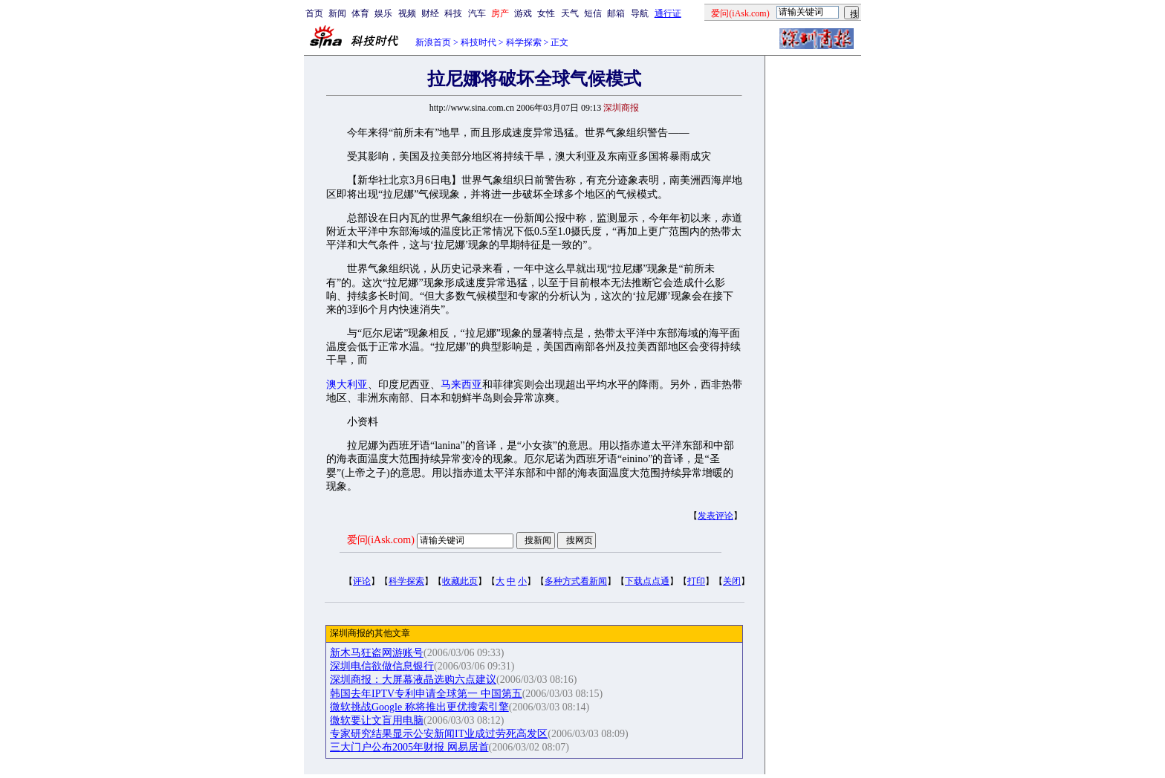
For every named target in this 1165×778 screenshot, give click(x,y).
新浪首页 (433, 42)
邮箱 (616, 13)
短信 (593, 13)
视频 (407, 13)
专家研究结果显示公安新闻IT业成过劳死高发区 (439, 733)
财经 (430, 13)
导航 (640, 13)
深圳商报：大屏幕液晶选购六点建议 (413, 679)
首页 (314, 13)
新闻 (337, 13)
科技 (453, 13)
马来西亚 (461, 384)
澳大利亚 (347, 384)
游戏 (523, 13)
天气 (570, 13)
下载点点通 (647, 581)
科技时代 (478, 42)
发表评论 (715, 515)
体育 (360, 13)
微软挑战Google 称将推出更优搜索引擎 (419, 707)
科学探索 (524, 42)
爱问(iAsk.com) (381, 539)
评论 (362, 581)
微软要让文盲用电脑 (377, 720)
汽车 (477, 13)
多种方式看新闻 (576, 581)
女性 (546, 13)
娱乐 (383, 13)
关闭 (732, 581)
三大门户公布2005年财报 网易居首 (409, 747)
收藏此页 (460, 581)
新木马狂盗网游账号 (377, 652)
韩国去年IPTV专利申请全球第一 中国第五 (426, 693)
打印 (696, 581)
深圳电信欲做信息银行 (382, 666)
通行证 (668, 13)
